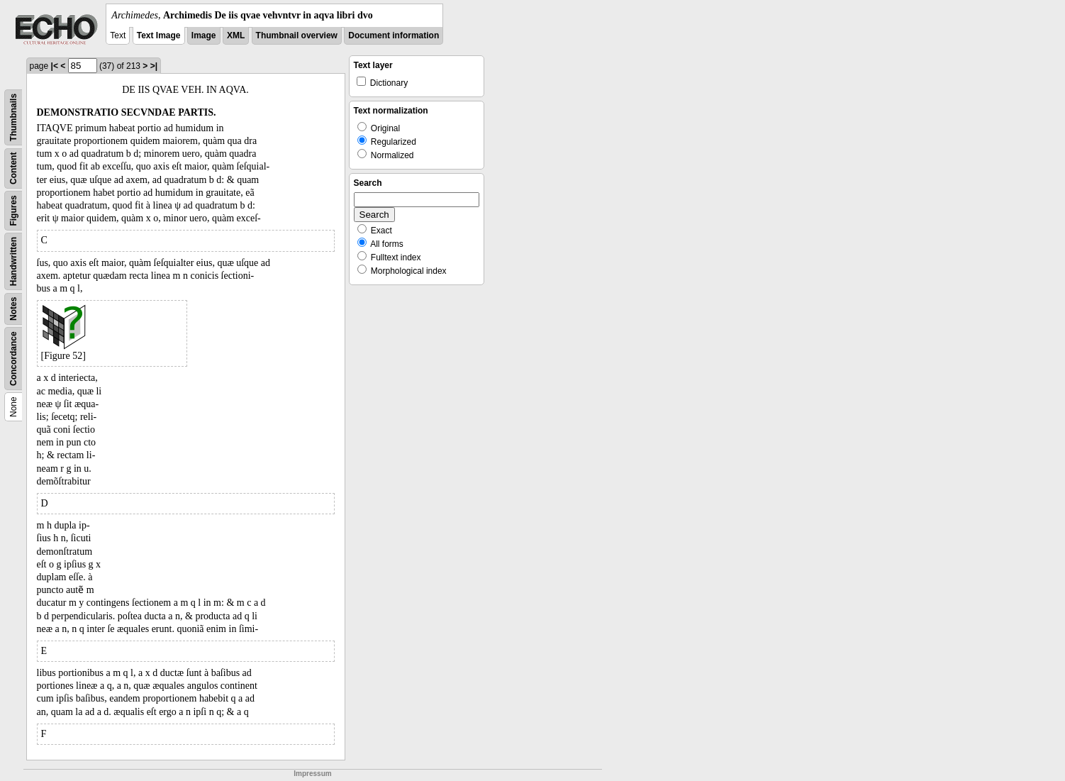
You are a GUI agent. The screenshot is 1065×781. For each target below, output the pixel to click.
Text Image (159, 35)
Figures (13, 210)
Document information (393, 35)
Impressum (312, 773)
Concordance (13, 358)
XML (236, 35)
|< (54, 66)
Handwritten (13, 261)
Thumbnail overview (297, 35)
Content (13, 168)
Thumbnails (13, 117)
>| (153, 66)
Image (203, 35)
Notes (13, 309)
